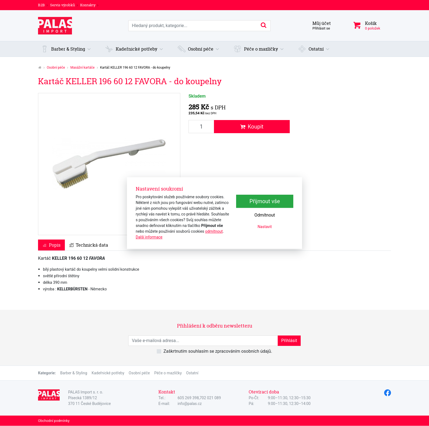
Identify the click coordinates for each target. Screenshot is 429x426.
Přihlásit (289, 340)
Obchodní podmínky (53, 421)
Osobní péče (56, 67)
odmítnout (214, 231)
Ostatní (192, 373)
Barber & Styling (73, 373)
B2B (41, 4)
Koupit (251, 126)
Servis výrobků (62, 4)
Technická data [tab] (88, 245)
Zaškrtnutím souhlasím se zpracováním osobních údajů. (217, 351)
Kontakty (87, 4)
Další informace (149, 237)
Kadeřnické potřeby (108, 373)
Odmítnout (264, 215)
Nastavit (265, 227)
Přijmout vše (265, 201)
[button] (66, 49)
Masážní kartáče (82, 67)
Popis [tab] (51, 245)
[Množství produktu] (201, 126)
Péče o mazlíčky (168, 373)
